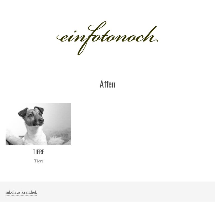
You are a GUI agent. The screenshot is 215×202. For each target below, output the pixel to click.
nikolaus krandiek (21, 192)
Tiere (38, 152)
